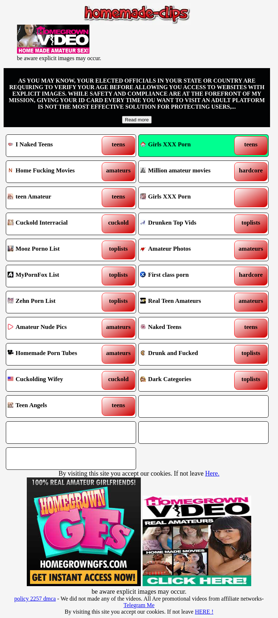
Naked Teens (186, 328)
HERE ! (204, 612)
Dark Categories (186, 380)
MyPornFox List (54, 276)
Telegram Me (139, 605)
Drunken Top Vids (186, 223)
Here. (212, 473)
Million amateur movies (186, 171)
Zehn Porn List (54, 302)
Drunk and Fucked (186, 354)
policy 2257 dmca (35, 599)
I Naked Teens (54, 145)
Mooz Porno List (54, 250)
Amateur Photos (186, 250)
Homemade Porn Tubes (54, 354)
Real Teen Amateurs (186, 302)
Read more (137, 119)
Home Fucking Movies (54, 171)
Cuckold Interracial (54, 223)
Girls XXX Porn (165, 144)
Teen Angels (54, 406)
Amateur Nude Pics (54, 328)
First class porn (186, 276)
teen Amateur (54, 197)
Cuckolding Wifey (54, 380)
